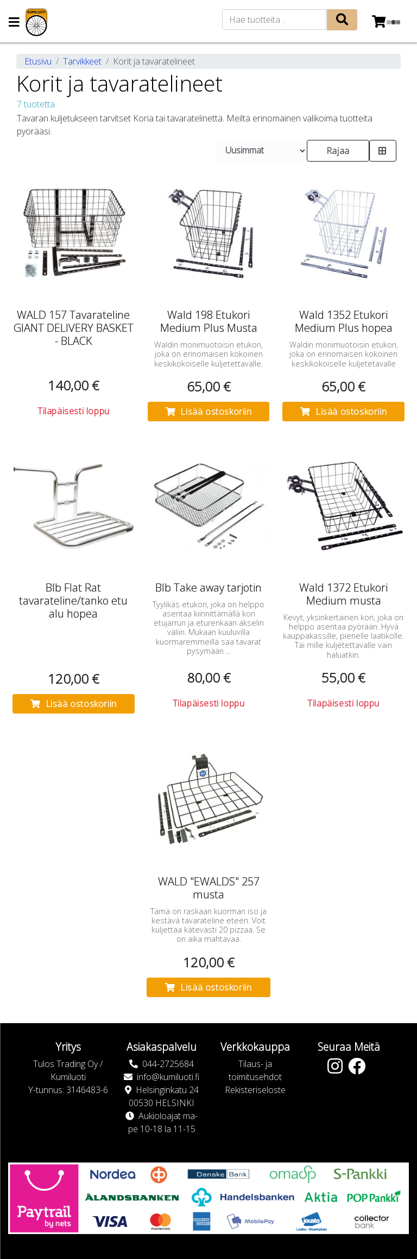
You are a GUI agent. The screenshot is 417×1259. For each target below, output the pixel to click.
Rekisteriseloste (255, 1090)
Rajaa (338, 151)
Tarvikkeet (82, 61)
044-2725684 (168, 1064)
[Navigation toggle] (14, 23)
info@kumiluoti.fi (168, 1077)
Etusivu (38, 61)
